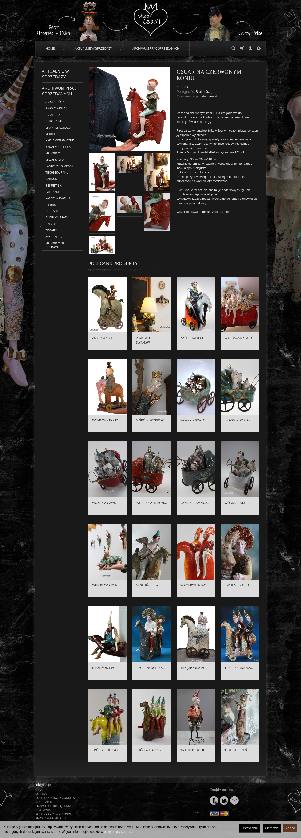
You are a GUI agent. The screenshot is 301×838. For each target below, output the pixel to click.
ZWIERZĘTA (53, 236)
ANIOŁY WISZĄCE (57, 108)
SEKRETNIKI (53, 185)
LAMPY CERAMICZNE (60, 166)
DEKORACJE (54, 121)
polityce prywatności (118, 832)
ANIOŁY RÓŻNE (56, 102)
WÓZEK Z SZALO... (194, 420)
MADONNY (52, 153)
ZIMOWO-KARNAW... (144, 340)
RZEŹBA (51, 224)
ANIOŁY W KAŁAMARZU (51, 818)
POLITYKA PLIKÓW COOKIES (55, 797)
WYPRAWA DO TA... (106, 420)
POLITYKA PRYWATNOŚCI (53, 814)
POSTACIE (52, 211)
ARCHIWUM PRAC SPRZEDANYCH (155, 48)
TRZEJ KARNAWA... (238, 667)
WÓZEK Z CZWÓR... (106, 502)
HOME (50, 48)
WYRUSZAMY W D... (239, 337)
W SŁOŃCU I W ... (149, 585)
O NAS (39, 789)
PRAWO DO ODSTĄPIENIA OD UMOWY (53, 808)
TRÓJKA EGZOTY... (150, 750)
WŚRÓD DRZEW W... (151, 420)
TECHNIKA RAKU (56, 172)
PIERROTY (52, 205)
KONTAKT (41, 793)
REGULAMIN (43, 802)
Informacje (43, 785)
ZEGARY (51, 230)
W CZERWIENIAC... (194, 585)
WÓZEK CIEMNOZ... (195, 502)
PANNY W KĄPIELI (57, 198)
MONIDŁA (51, 134)
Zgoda (290, 828)
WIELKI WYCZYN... (106, 585)
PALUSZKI (52, 192)
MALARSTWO (54, 159)
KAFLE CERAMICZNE (59, 140)
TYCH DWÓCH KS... (150, 667)
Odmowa (271, 828)
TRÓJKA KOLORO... (106, 750)
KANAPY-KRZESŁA (58, 147)
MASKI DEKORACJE (58, 127)
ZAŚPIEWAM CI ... (193, 337)
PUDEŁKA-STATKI (57, 217)
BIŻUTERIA (52, 115)
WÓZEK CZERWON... (151, 502)
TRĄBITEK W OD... (194, 750)
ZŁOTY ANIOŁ (102, 337)
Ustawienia (250, 828)
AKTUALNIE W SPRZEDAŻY (93, 48)
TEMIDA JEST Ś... (237, 750)
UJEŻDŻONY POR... (106, 667)
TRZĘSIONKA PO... (194, 667)
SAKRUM (51, 179)
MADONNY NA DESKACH (54, 245)
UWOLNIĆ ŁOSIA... (238, 585)
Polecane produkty (113, 263)
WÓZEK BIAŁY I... (237, 502)
